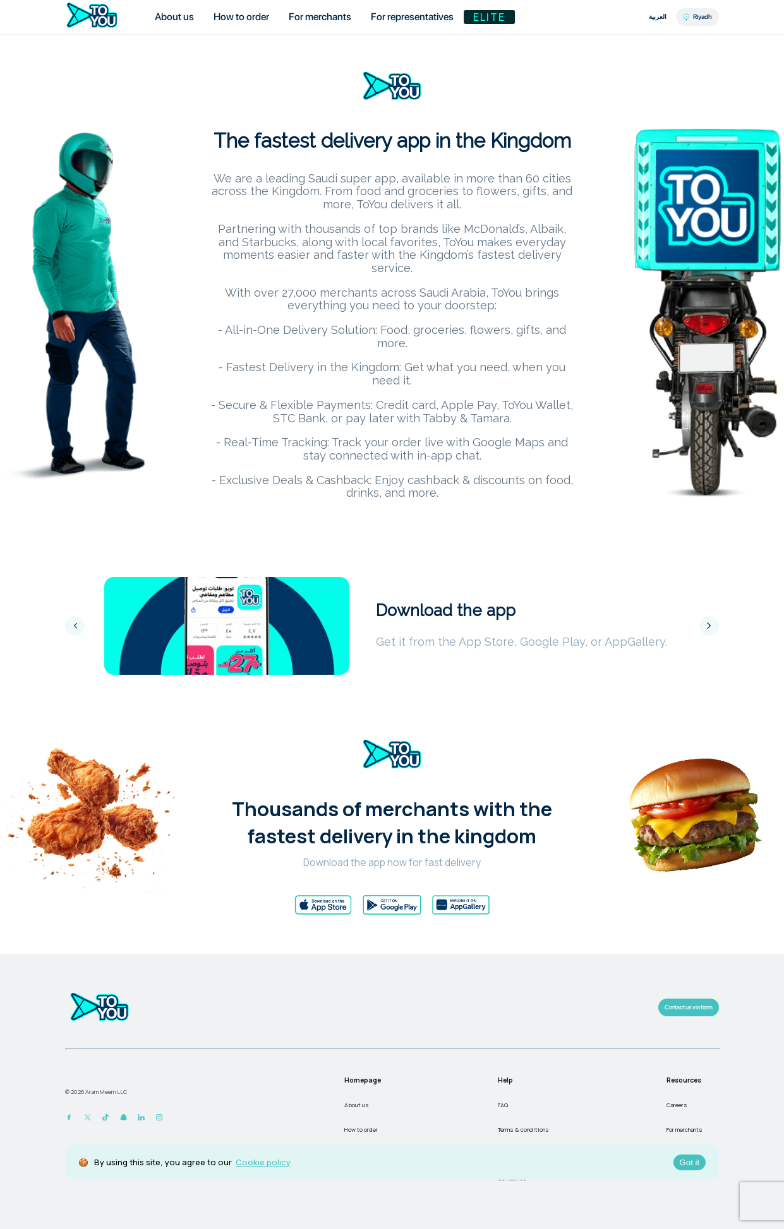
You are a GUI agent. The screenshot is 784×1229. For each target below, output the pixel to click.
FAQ (503, 1105)
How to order (361, 1129)
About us (356, 1105)
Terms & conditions (523, 1129)
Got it (689, 1162)
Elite (489, 17)
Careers (676, 1105)
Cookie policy (263, 1162)
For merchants (684, 1129)
